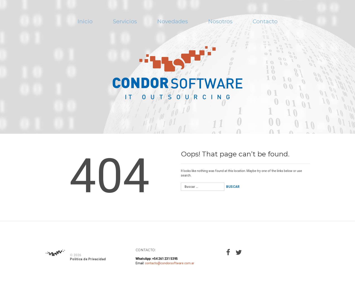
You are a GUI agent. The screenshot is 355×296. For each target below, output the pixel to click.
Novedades (171, 22)
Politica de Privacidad (88, 261)
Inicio (66, 22)
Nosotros (229, 22)
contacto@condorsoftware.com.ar (169, 265)
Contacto (284, 22)
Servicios (114, 22)
